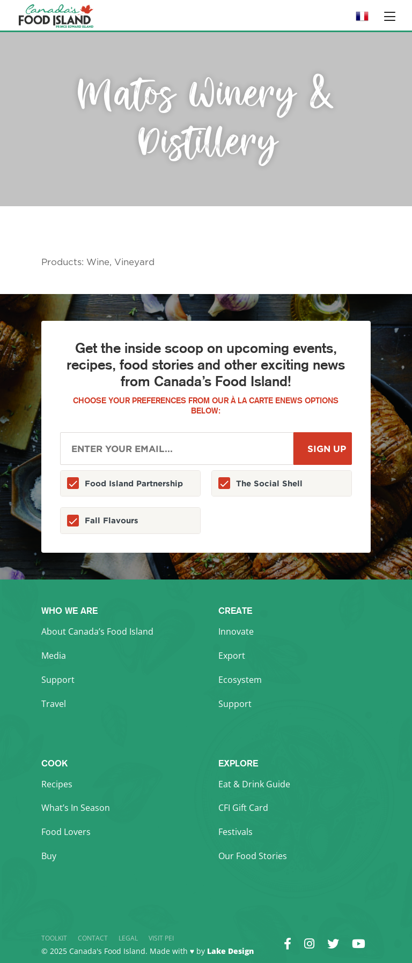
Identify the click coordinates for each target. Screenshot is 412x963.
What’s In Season (75, 808)
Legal (128, 938)
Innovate (236, 631)
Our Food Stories (252, 856)
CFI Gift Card (243, 808)
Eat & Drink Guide (254, 784)
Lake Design (230, 951)
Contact (93, 938)
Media (53, 655)
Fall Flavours (111, 520)
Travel (53, 704)
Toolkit (54, 938)
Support (58, 680)
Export (231, 655)
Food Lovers (66, 832)
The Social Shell (269, 483)
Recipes (56, 784)
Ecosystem (240, 680)
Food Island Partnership (134, 483)
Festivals (235, 832)
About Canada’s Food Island (97, 631)
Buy (48, 856)
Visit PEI (161, 938)
